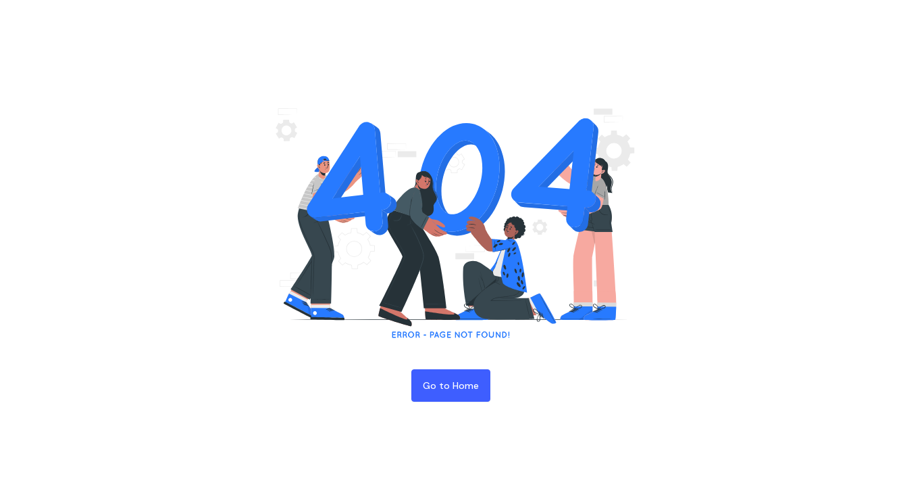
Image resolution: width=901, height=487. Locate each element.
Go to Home (451, 385)
